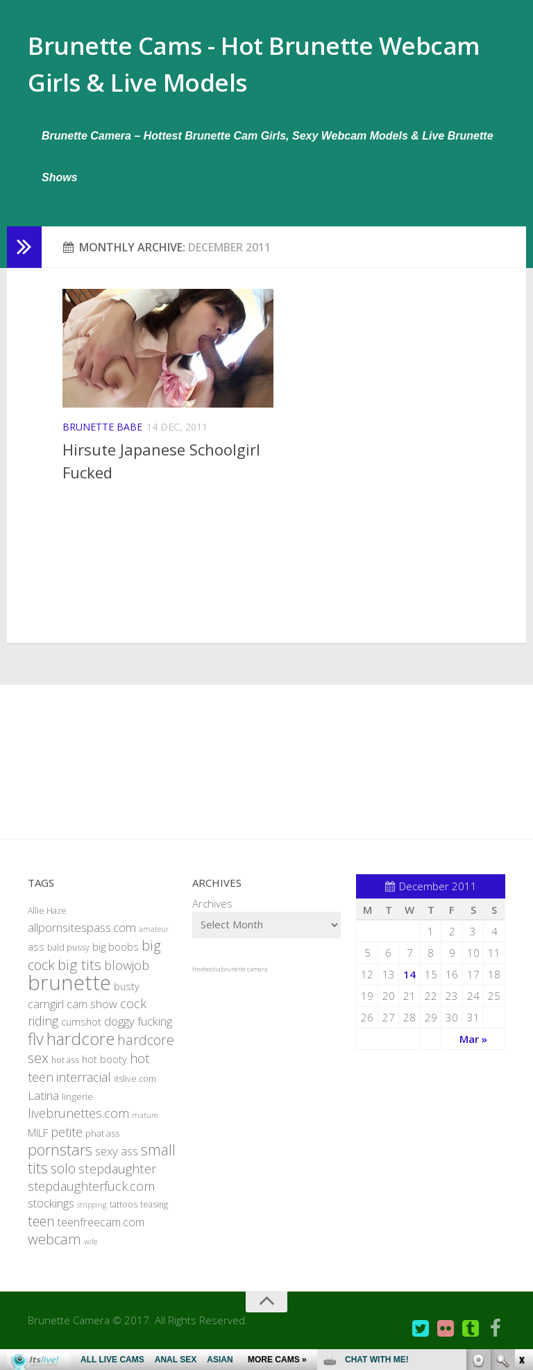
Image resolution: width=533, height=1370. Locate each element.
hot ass (65, 1070)
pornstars (60, 1159)
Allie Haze (47, 920)
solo (63, 1178)
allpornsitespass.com (82, 937)
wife (90, 1251)
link (521, 1153)
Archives (212, 913)
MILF (38, 1142)
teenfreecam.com (101, 1231)
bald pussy (68, 957)
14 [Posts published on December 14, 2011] (409, 984)
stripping (92, 1214)
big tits (79, 974)
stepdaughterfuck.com (91, 1195)
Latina (43, 1105)
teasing (154, 1214)
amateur (154, 939)
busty (126, 996)
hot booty (104, 1069)
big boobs (115, 956)
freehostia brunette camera (229, 978)
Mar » (473, 1048)
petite (67, 1141)
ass (36, 956)
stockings (51, 1213)
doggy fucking (138, 1031)
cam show (92, 1013)
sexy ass (116, 1161)
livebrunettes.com (78, 1122)
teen (41, 1230)
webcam (54, 1248)
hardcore (80, 1048)
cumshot (81, 1031)
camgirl (46, 1013)
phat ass (102, 1143)
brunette (69, 992)
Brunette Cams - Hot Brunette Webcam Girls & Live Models (231, 69)
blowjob (126, 974)
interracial (83, 1086)
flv (36, 1048)
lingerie (77, 1106)
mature (145, 1125)
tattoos (123, 1214)
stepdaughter (117, 1178)
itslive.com (135, 1088)
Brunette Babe (102, 436)
